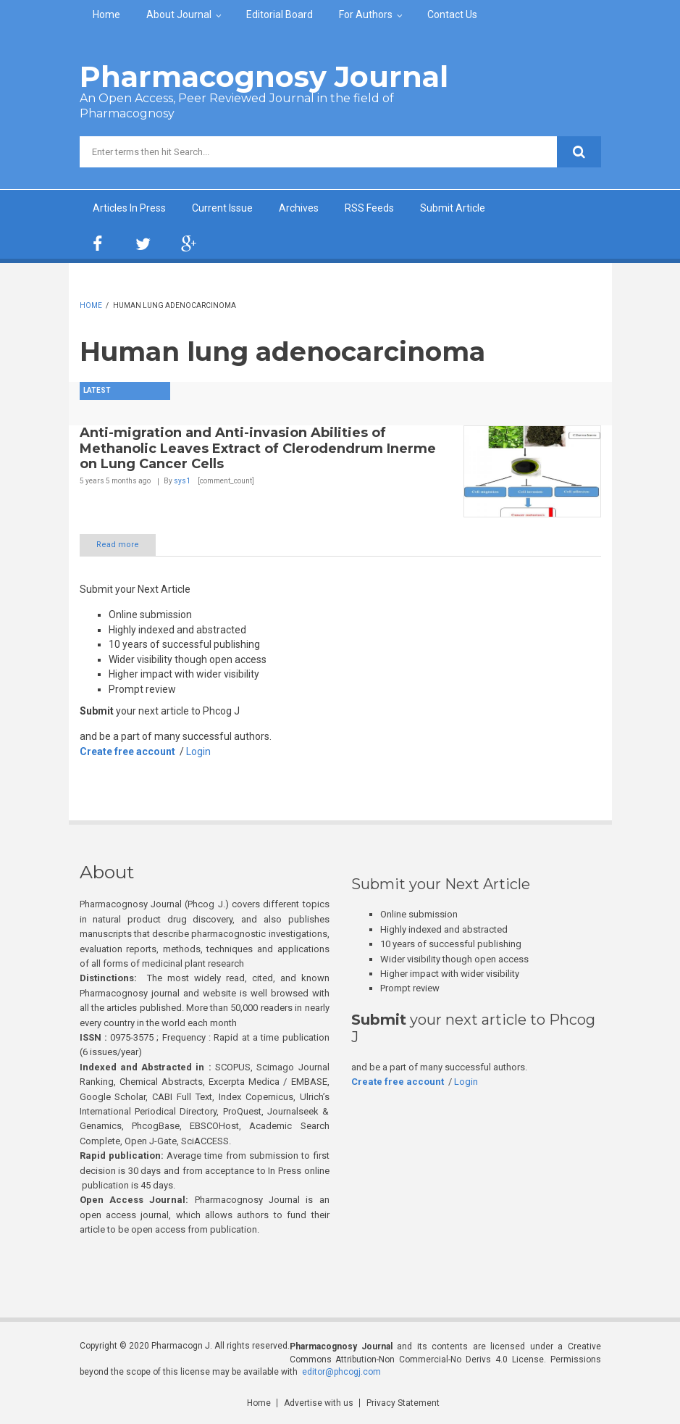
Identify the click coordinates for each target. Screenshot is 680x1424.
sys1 (182, 481)
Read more (117, 544)
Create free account (127, 751)
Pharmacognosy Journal (264, 76)
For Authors (366, 14)
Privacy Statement (403, 1403)
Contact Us (452, 14)
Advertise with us (318, 1403)
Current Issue (222, 208)
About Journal (178, 14)
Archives (299, 208)
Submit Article (452, 208)
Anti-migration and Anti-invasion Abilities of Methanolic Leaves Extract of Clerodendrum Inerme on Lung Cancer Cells (258, 448)
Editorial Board (279, 14)
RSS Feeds (369, 208)
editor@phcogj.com (341, 1372)
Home (106, 14)
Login (198, 751)
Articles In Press (129, 208)
